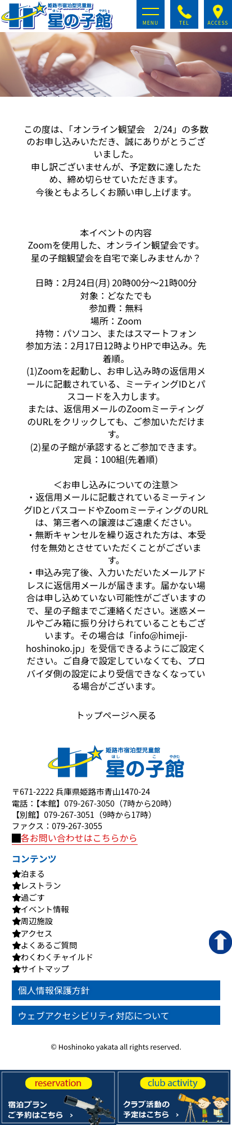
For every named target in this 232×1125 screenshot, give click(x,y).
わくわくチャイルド (57, 956)
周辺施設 (37, 920)
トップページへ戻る (116, 715)
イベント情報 (45, 909)
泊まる (33, 873)
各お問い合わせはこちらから (75, 837)
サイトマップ (45, 968)
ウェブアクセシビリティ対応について (94, 1015)
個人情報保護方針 (54, 990)
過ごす (33, 897)
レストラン (41, 885)
